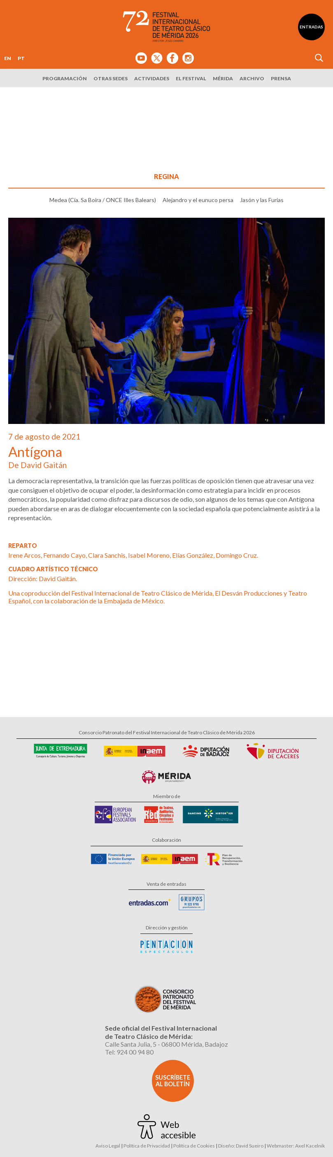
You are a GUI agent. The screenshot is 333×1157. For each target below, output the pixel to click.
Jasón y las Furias (262, 199)
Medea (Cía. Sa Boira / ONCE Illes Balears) (102, 199)
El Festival (191, 78)
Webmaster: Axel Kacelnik (296, 1146)
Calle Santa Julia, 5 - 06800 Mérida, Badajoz (166, 1044)
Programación (64, 78)
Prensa (281, 78)
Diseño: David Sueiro (240, 1146)
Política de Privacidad (146, 1146)
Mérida (223, 78)
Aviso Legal (107, 1146)
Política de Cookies (194, 1146)
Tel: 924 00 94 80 (129, 1052)
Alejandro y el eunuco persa (198, 199)
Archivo (252, 78)
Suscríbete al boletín (172, 1080)
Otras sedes (110, 78)
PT (21, 58)
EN (7, 58)
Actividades (151, 78)
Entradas (311, 26)
